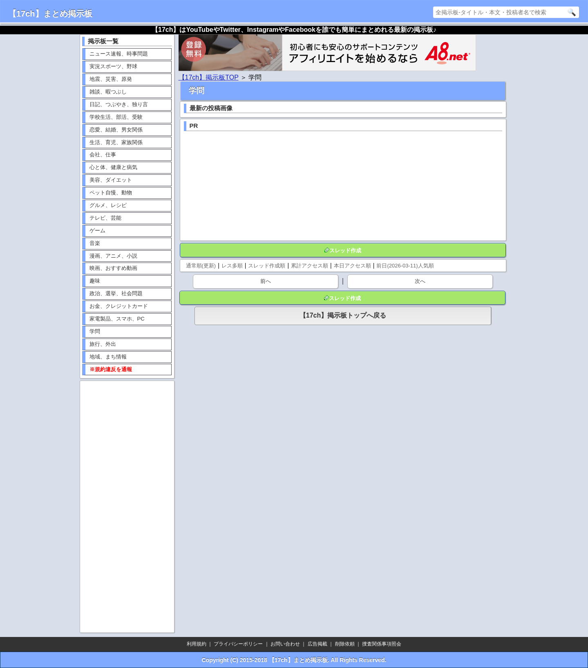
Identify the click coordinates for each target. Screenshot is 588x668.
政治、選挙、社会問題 (116, 293)
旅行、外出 (102, 344)
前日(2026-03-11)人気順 (405, 266)
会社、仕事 (102, 154)
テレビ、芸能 (105, 218)
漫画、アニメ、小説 (113, 256)
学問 (94, 331)
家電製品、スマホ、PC (117, 319)
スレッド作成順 (266, 266)
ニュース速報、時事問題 (118, 54)
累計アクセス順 (309, 266)
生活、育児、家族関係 (116, 142)
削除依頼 (345, 644)
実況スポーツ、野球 (113, 66)
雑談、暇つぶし (108, 92)
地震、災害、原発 (110, 79)
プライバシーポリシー (238, 644)
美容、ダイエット (110, 180)
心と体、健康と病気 (113, 167)
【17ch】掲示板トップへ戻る (343, 315)
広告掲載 (317, 644)
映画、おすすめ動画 (113, 268)
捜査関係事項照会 (381, 644)
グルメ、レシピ (108, 205)
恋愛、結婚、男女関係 (116, 130)
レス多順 (232, 266)
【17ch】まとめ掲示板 (50, 13)
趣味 (94, 281)
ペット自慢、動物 (110, 192)
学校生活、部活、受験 (116, 117)
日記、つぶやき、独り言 (118, 104)
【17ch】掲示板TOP (209, 77)
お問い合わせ (285, 644)
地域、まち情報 (108, 357)
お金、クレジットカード (118, 306)
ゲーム (97, 230)
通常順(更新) (201, 266)
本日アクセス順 (352, 266)
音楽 (94, 243)
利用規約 (196, 644)
